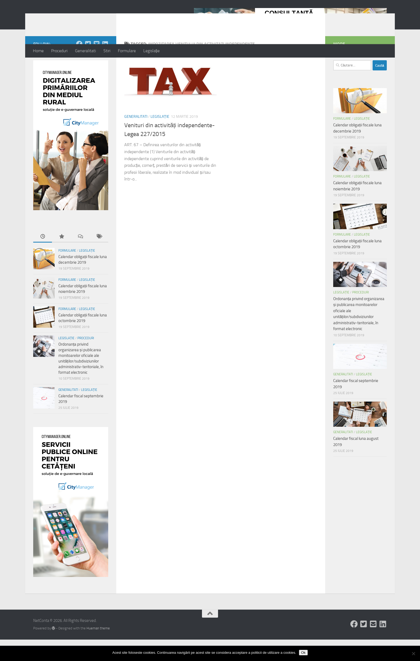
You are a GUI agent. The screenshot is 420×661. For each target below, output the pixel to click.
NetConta (55, 18)
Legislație (151, 50)
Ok (303, 653)
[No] (413, 653)
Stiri (106, 50)
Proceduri (59, 50)
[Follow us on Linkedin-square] (105, 65)
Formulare (127, 50)
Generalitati (85, 50)
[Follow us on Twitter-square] (88, 65)
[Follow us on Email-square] (96, 65)
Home (38, 50)
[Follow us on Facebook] (79, 65)
